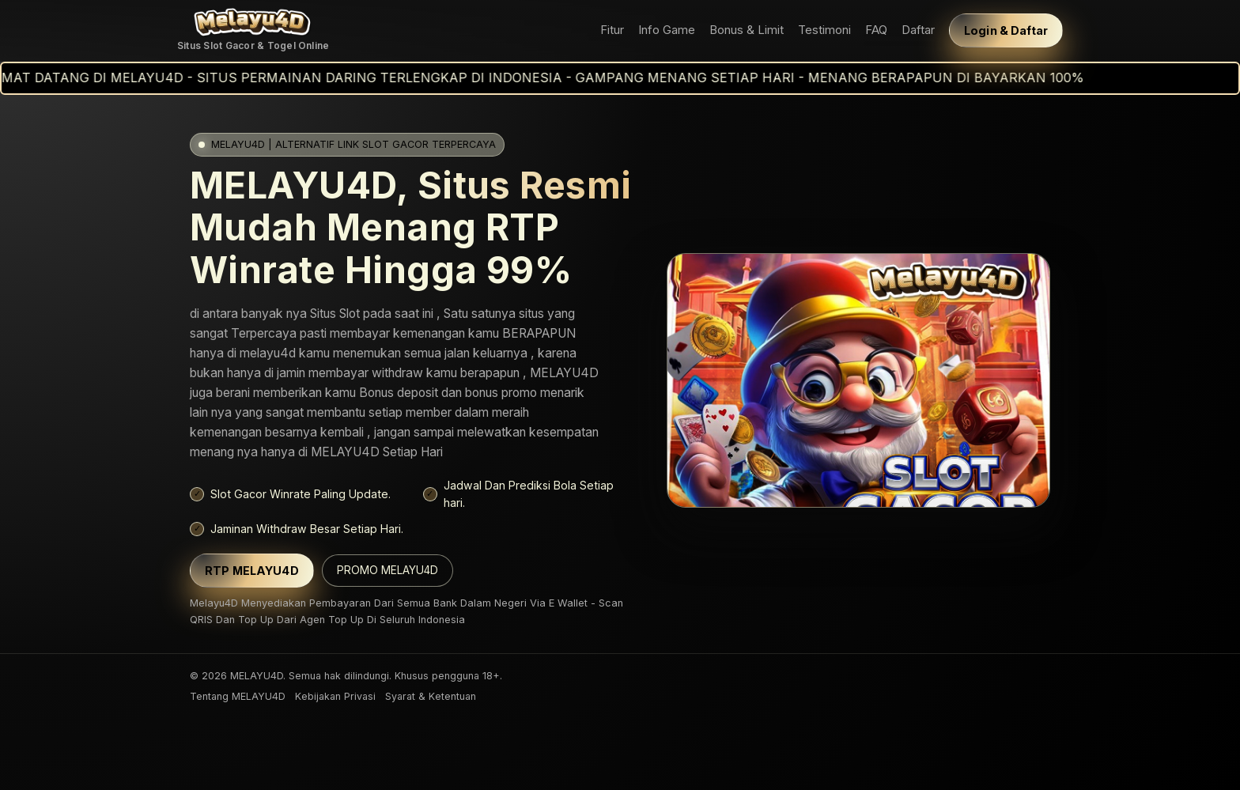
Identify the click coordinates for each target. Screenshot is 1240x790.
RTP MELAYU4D (252, 570)
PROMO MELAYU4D (387, 570)
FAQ (876, 30)
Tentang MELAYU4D (237, 696)
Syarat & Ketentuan (430, 696)
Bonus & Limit (746, 30)
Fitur (612, 30)
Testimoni (824, 30)
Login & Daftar (1006, 30)
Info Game (666, 30)
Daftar (918, 30)
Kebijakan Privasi (335, 696)
